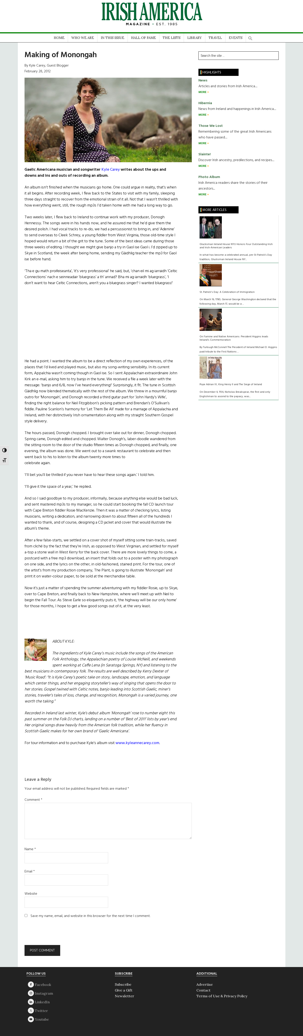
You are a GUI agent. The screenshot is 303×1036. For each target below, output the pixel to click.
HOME (59, 38)
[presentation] (55, 934)
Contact (203, 990)
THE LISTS (171, 38)
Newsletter (124, 996)
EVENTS (235, 38)
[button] (250, 36)
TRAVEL (215, 38)
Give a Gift (123, 990)
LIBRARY (194, 38)
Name (30, 849)
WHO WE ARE (82, 38)
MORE (202, 92)
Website (31, 894)
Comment (33, 800)
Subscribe (123, 984)
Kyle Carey (110, 169)
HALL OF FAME (143, 38)
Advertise (204, 984)
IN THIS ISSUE (112, 38)
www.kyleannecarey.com (137, 743)
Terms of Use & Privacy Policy (221, 996)
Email (30, 871)
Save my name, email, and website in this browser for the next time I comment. (90, 916)
